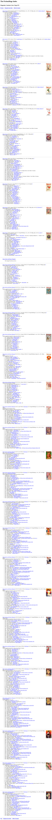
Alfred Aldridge (15, 124)
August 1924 (20, 777)
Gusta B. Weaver (15, 283)
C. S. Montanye (15, 41)
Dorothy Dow (14, 212)
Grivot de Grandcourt (15, 562)
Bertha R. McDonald (16, 598)
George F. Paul (17, 255)
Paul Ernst (14, 29)
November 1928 (29, 720)
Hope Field (11, 17)
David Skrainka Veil (16, 560)
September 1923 (28, 571)
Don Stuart (13, 75)
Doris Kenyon (13, 688)
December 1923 (27, 552)
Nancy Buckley (14, 396)
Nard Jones (12, 117)
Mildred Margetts (13, 726)
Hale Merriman (19, 736)
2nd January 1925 (22, 444)
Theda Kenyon (11, 129)
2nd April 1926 (24, 531)
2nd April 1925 (24, 661)
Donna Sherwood (17, 53)
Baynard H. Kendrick (13, 741)
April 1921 (22, 511)
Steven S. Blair (15, 211)
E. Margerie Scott (14, 253)
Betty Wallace (13, 115)
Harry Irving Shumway (17, 571)
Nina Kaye (17, 143)
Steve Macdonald (21, 505)
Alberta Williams (17, 251)
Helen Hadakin (13, 31)
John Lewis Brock (12, 190)
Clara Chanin (18, 445)
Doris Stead (16, 716)
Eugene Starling (16, 82)
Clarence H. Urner (13, 438)
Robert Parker (16, 27)
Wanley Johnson (47, 39)
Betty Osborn (13, 511)
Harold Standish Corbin (14, 125)
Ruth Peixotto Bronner (16, 120)
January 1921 (24, 674)
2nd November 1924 (23, 579)
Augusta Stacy (14, 719)
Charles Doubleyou (16, 372)
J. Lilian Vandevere (13, 18)
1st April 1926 (28, 672)
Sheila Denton (13, 549)
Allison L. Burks (13, 223)
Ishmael (10, 144)
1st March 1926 (26, 744)
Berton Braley (14, 21)
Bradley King (13, 786)
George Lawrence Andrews (20, 746)
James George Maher (14, 44)
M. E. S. (35, 538)
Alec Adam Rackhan (15, 649)
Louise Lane (15, 599)
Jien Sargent (15, 90)
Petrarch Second (13, 596)
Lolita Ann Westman (13, 78)
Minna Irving (12, 68)
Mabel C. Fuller (18, 402)
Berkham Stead (15, 225)
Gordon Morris (18, 740)
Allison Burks (14, 22)
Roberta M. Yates (16, 337)
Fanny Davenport (18, 808)
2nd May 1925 (25, 562)
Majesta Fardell (13, 46)
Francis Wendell (14, 581)
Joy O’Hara (15, 66)
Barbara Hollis (12, 141)
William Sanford (13, 748)
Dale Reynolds (14, 420)
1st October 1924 (23, 419)
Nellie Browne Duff (15, 209)
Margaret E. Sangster (19, 481)
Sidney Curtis (18, 540)
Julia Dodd (11, 543)
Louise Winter (16, 306)
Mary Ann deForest (14, 74)
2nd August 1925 (32, 604)
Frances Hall (16, 755)
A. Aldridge (15, 775)
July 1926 (23, 771)
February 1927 (29, 413)
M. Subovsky (39, 207)
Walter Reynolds (15, 169)
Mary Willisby (15, 723)
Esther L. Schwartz (15, 228)
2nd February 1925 (22, 520)
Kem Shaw (14, 327)
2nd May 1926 (24, 569)
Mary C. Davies (15, 801)
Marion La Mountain (14, 127)
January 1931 (23, 226)
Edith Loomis (12, 683)
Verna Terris (14, 702)
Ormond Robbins (13, 350)
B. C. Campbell (13, 401)
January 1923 (25, 467)
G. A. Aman (15, 57)
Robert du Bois (17, 308)
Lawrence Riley (17, 187)
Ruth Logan (15, 569)
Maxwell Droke (12, 152)
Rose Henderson (14, 709)
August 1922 (22, 780)
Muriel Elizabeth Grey (15, 16)
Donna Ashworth (13, 163)
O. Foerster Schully (13, 516)
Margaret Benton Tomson (20, 248)
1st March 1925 (23, 576)
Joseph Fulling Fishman (15, 787)
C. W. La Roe (20, 783)
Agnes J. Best (14, 770)
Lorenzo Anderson (16, 35)
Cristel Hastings (13, 461)
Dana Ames (12, 625)
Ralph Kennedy (16, 754)
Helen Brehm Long (18, 91)
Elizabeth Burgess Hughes (19, 583)
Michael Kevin (16, 460)
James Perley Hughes (15, 70)
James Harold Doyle (16, 214)
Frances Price (17, 418)
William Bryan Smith (11, 473)
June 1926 (23, 775)
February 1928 (24, 755)
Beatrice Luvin (13, 486)
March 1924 (28, 783)
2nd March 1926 (26, 567)
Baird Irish (15, 23)
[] (40, 63)
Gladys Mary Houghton (15, 478)
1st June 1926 (26, 753)
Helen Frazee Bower (14, 742)
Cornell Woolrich (19, 738)
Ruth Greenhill (17, 585)
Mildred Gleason (17, 423)
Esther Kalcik (15, 128)
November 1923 (21, 565)
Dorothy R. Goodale (15, 189)
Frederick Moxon (16, 441)
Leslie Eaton (13, 769)
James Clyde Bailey (14, 504)
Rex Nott (12, 628)
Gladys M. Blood (12, 458)
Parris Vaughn (14, 114)
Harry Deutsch (12, 508)
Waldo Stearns (16, 657)
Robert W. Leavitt (16, 752)
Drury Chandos (18, 774)
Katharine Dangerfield (17, 482)
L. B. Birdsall (12, 520)
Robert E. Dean (11, 777)
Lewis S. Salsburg (16, 395)
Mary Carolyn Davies (16, 436)
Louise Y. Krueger (13, 59)
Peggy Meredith (17, 210)
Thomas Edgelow (18, 97)
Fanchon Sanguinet (13, 717)
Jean (16, 783)
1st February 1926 (29, 421)
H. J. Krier (13, 279)
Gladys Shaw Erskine (19, 34)
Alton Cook (24, 237)
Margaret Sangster (13, 690)
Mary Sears (13, 65)
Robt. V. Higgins (16, 636)
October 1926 (26, 578)
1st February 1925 (29, 736)
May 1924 (23, 678)
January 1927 (26, 808)
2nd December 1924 (23, 461)
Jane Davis (18, 582)
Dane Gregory (12, 376)
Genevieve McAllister (18, 518)
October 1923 (27, 538)
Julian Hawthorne (15, 489)
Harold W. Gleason (15, 575)
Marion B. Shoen (15, 151)
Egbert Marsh (13, 195)
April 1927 (22, 378)
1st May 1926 (24, 632)
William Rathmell (14, 814)
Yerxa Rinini (14, 321)
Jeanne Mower (16, 179)
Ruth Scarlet (20, 421)
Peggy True (16, 43)
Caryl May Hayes (14, 196)
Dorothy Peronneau (13, 148)
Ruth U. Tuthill (18, 366)
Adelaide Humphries (13, 655)
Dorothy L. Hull (19, 293)
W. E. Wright (17, 796)
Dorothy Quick (13, 267)
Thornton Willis (14, 708)
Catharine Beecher (16, 691)
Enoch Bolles (10, 669)
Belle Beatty (14, 110)
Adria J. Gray (15, 217)
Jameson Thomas (14, 804)
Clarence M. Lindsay (14, 620)
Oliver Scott (13, 15)
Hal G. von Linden (17, 417)
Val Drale (13, 221)
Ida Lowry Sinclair (18, 465)
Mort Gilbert (13, 54)
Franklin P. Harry (16, 592)
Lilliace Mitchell (14, 751)
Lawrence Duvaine (14, 292)
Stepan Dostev (13, 20)
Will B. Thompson (15, 537)
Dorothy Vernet (12, 607)
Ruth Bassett (15, 150)
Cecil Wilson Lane (15, 568)
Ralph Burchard (15, 686)
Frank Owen (14, 521)
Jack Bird (16, 630)
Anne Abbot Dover (16, 578)
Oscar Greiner (23, 384)
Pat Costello (12, 122)
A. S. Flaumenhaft (17, 164)
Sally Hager (15, 807)
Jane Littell (16, 162)
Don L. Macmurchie (15, 773)
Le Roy (40, 232)
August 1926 (22, 680)
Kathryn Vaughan (19, 25)
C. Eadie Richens (17, 533)
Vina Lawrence (17, 671)
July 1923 (24, 497)
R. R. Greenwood (14, 606)
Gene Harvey (16, 514)
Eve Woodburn (15, 12)
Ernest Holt (17, 687)
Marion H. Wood (15, 623)
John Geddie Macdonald (15, 753)
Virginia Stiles (12, 137)
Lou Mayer (24, 701)
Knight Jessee (12, 51)
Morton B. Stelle (12, 154)
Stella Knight (11, 365)
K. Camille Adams (13, 130)
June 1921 (23, 522)
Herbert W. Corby (15, 224)
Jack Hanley (13, 98)
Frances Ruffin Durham (15, 488)
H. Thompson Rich (14, 545)
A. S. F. (11, 303)
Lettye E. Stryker (14, 294)
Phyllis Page (16, 202)
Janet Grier (18, 367)
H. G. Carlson (15, 171)
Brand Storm (16, 725)
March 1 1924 (23, 639)
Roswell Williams (15, 377)
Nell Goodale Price (19, 301)
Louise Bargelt (15, 126)
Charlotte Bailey (17, 397)
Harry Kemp (17, 161)
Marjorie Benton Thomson (17, 722)
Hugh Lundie (11, 609)
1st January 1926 (21, 296)
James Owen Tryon (12, 374)
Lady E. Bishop (13, 388)
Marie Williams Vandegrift (16, 718)
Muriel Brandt (13, 378)
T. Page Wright (11, 58)
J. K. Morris (11, 574)
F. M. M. (12, 52)
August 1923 (22, 596)
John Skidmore (12, 476)
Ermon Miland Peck (20, 703)
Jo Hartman (17, 399)
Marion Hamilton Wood (17, 252)
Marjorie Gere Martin (17, 177)
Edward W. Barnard (12, 680)
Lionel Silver (14, 80)
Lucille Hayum (15, 724)
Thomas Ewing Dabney (16, 802)
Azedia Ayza (14, 612)
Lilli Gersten (18, 269)
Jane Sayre (17, 28)
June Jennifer (12, 50)
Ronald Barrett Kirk (16, 744)
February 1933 (26, 431)
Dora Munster (15, 682)
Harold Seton (14, 513)
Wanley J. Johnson (13, 356)
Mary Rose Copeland (16, 328)
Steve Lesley (15, 772)
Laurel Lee (15, 594)
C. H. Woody (15, 778)
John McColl (12, 565)
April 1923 (25, 441)
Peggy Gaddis (12, 215)
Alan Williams (18, 237)
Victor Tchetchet (10, 452)
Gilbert (38, 63)
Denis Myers (17, 81)
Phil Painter (26, 406)
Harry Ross (12, 493)
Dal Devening (17, 30)
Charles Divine (17, 737)
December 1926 (30, 767)
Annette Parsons (15, 523)
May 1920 (22, 690)
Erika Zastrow (18, 56)
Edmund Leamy (14, 512)
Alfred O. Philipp (15, 674)
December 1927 (24, 623)
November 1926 (24, 801)
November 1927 (23, 547)
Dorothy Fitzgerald (15, 314)
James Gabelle (13, 71)
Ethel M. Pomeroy (14, 661)
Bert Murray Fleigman (18, 172)
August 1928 (27, 718)
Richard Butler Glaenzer (15, 714)
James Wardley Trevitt (13, 101)
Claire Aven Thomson (13, 168)
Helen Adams (15, 72)
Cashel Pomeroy (19, 39)
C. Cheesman (16, 692)
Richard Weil (14, 104)
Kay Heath (13, 119)
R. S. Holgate (16, 497)
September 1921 (24, 513)
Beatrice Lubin (14, 270)
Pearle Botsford (16, 241)
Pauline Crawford (15, 536)
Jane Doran (12, 247)
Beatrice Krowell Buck (16, 77)
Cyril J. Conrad (12, 756)
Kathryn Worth (14, 600)
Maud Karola (16, 684)
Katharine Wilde (16, 13)
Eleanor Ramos (15, 362)
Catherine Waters (15, 553)
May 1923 (20, 458)
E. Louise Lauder (14, 678)
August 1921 (24, 489)
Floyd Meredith (13, 813)
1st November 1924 (26, 636)
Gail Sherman (11, 254)
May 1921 (29, 481)
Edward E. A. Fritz (13, 576)
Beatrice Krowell (13, 95)
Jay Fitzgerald (14, 14)
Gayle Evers (18, 302)
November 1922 (23, 438)
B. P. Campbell (16, 175)
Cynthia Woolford (15, 33)
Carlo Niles (15, 276)
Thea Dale (13, 19)
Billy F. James (12, 32)
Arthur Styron (16, 524)
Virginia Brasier (12, 370)
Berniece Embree (12, 142)
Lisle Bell (16, 810)
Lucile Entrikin (16, 26)
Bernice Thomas (13, 437)
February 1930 (25, 725)
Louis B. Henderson (16, 637)
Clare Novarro (14, 659)
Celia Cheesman (12, 444)
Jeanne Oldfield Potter (19, 485)
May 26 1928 (28, 245)
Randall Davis (16, 567)
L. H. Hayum (13, 280)
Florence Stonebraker (15, 67)
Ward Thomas (16, 779)
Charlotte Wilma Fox (17, 601)
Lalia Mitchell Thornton (16, 245)
